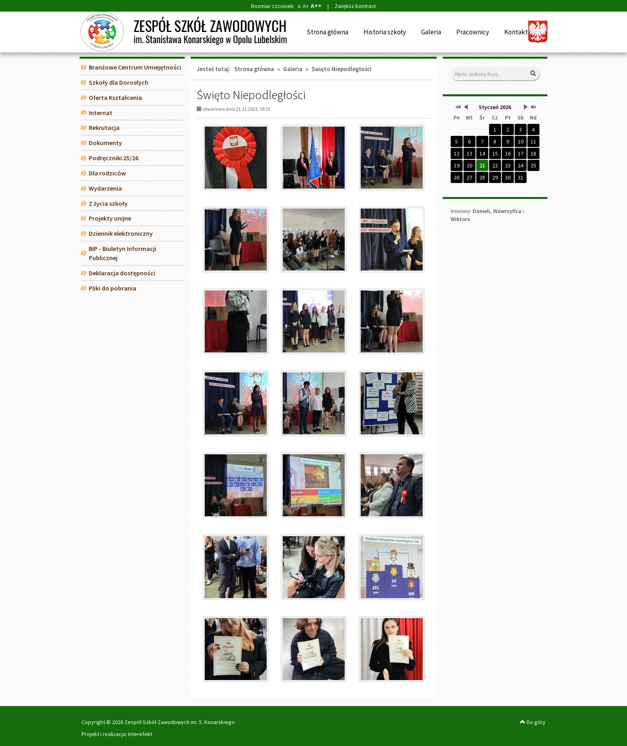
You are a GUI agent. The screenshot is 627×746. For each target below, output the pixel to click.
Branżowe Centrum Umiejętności (135, 67)
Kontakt (516, 32)
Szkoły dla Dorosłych (118, 82)
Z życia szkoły (108, 203)
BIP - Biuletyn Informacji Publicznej (122, 253)
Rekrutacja (104, 127)
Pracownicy (472, 32)
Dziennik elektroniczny (121, 233)
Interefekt (140, 734)
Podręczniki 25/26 (113, 158)
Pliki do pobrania (112, 288)
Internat (100, 113)
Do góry (532, 722)
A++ (316, 6)
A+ (306, 6)
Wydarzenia (105, 188)
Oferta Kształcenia (115, 97)
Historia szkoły (384, 32)
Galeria (431, 32)
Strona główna (327, 32)
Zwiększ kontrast (355, 6)
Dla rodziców (107, 173)
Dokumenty (105, 143)
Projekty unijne (110, 218)
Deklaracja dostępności (122, 273)
